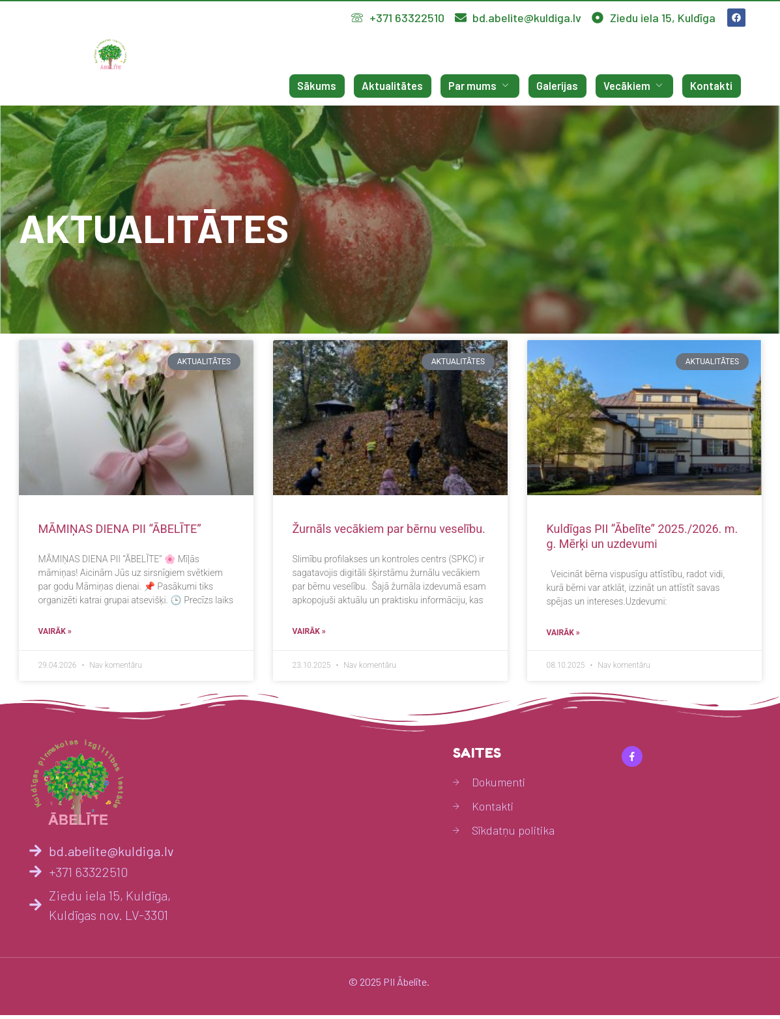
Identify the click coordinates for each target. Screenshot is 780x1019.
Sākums (331, 86)
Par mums (488, 86)
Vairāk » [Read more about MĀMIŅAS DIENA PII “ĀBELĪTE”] (55, 635)
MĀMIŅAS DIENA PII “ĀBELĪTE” (119, 529)
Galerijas (563, 86)
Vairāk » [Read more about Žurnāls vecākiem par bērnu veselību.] (309, 635)
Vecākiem (638, 86)
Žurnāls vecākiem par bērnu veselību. (389, 529)
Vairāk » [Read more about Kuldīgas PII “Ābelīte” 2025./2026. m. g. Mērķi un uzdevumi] (563, 637)
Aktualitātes (404, 86)
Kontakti (713, 86)
